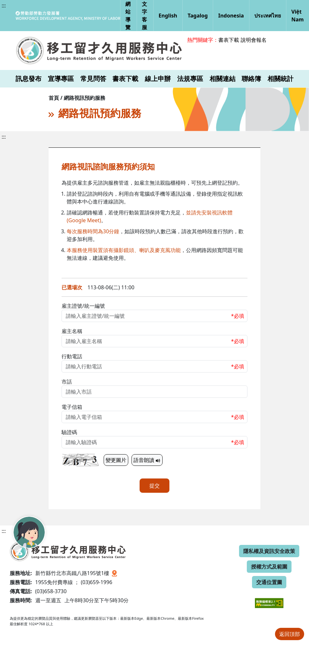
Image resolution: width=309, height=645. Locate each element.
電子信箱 (72, 406)
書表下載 (228, 39)
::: (4, 5)
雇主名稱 (72, 331)
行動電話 (72, 356)
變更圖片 (116, 460)
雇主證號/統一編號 (83, 305)
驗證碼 (69, 432)
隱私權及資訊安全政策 (269, 551)
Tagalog (198, 15)
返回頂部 (289, 634)
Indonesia (231, 15)
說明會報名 (254, 39)
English (168, 15)
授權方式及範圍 (269, 566)
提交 (154, 485)
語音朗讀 (147, 460)
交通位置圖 (269, 582)
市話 (67, 381)
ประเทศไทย (267, 15)
